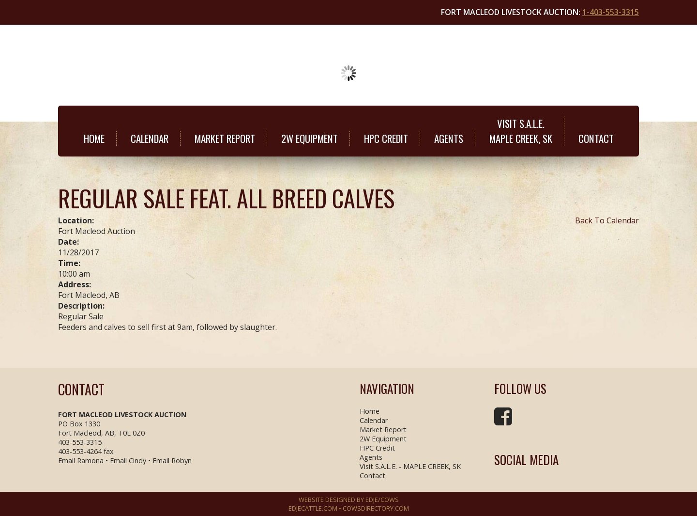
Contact (596, 138)
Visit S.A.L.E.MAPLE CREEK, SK (520, 131)
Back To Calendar (607, 220)
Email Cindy (128, 460)
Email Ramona (81, 460)
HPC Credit (386, 138)
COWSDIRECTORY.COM (376, 508)
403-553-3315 (80, 442)
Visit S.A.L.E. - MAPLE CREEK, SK (410, 466)
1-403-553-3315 (610, 12)
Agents (448, 138)
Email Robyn (172, 460)
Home (94, 138)
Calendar (149, 138)
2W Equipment (309, 138)
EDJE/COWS (382, 499)
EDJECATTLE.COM (312, 508)
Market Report (225, 138)
